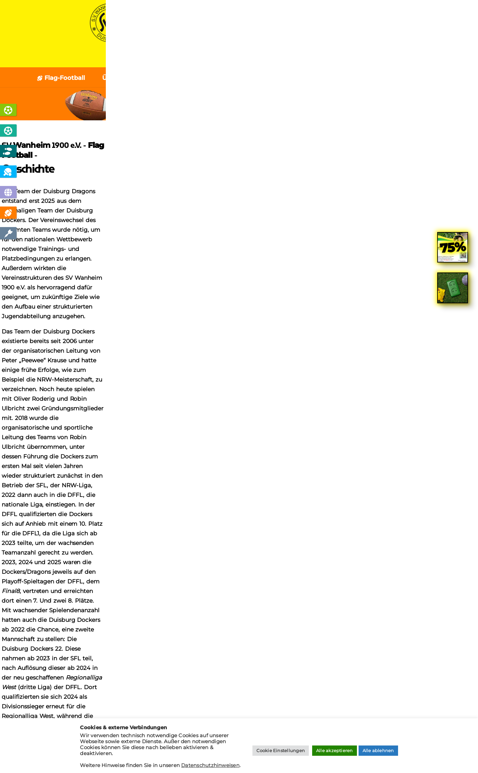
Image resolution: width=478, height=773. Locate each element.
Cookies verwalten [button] (63, 635)
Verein (253, 58)
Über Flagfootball (129, 78)
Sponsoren (297, 58)
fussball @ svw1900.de (428, 597)
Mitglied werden (159, 554)
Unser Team (283, 78)
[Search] (447, 546)
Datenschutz (61, 609)
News (218, 58)
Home (131, 58)
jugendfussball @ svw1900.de (419, 612)
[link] (452, 252)
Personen (232, 78)
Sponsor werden (319, 554)
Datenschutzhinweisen (210, 765)
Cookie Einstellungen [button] (280, 750)
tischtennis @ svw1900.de (423, 604)
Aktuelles (187, 78)
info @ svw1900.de (433, 589)
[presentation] (149, 706)
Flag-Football (61, 78)
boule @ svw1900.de (430, 620)
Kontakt (343, 58)
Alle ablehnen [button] (378, 750)
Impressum (59, 619)
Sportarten (175, 58)
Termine (331, 78)
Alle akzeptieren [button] (334, 750)
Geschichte (380, 78)
